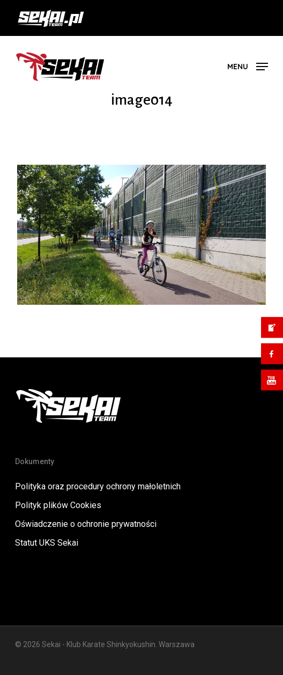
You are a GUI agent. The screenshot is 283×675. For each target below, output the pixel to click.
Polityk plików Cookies (58, 505)
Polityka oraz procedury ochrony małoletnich (98, 486)
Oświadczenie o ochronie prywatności (86, 524)
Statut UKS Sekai (46, 543)
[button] (247, 65)
